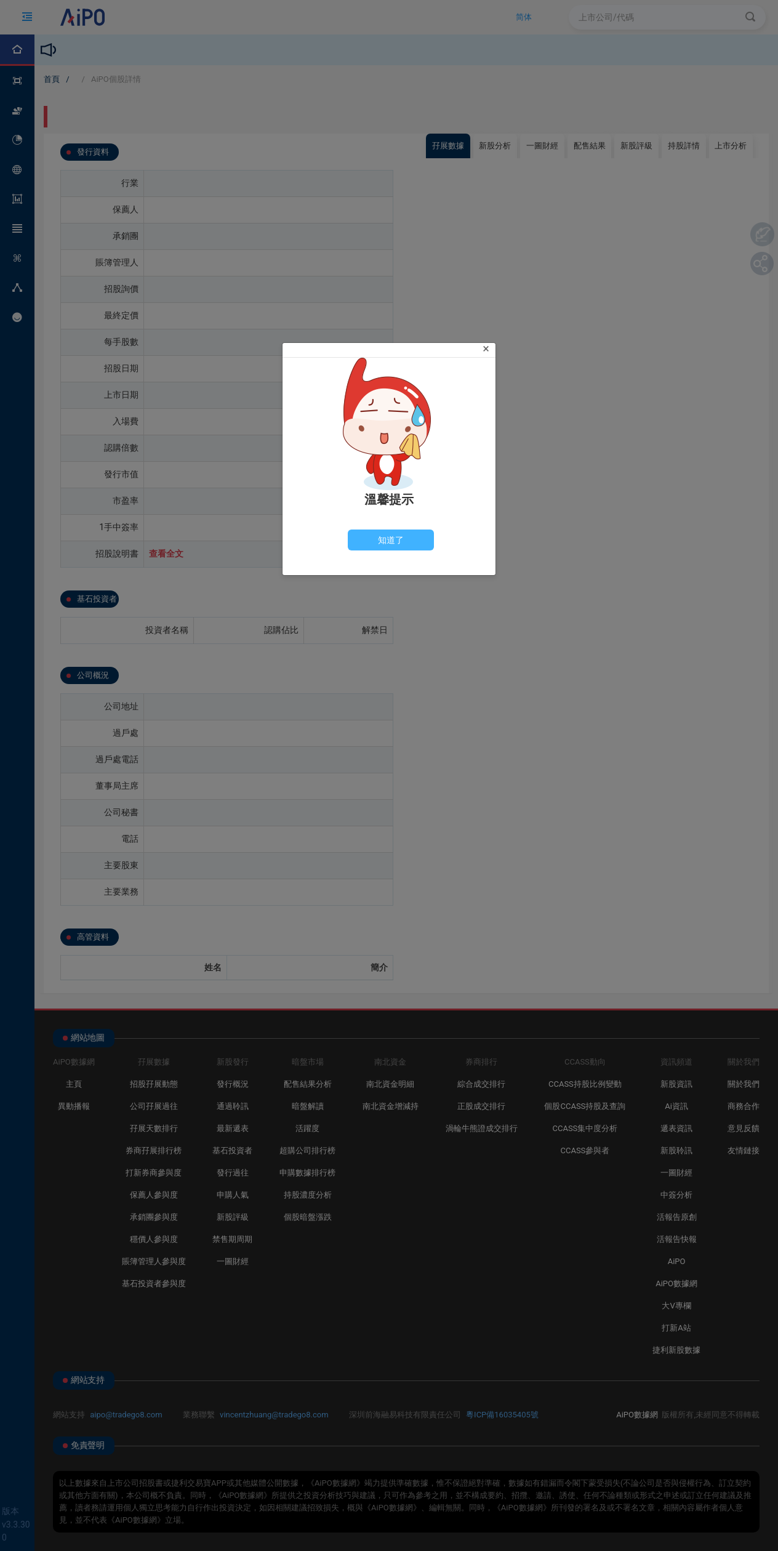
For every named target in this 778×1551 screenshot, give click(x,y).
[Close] (485, 348)
